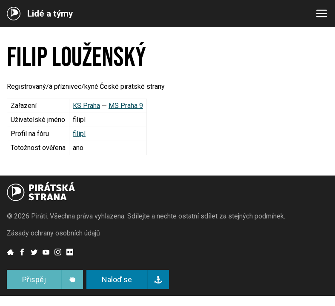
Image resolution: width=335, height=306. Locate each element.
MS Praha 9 (126, 106)
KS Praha (86, 106)
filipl (79, 134)
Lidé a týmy (50, 13)
